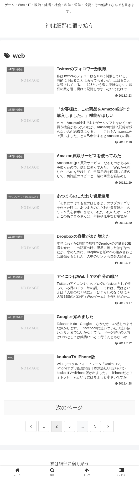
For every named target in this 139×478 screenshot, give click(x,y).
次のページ (69, 408)
